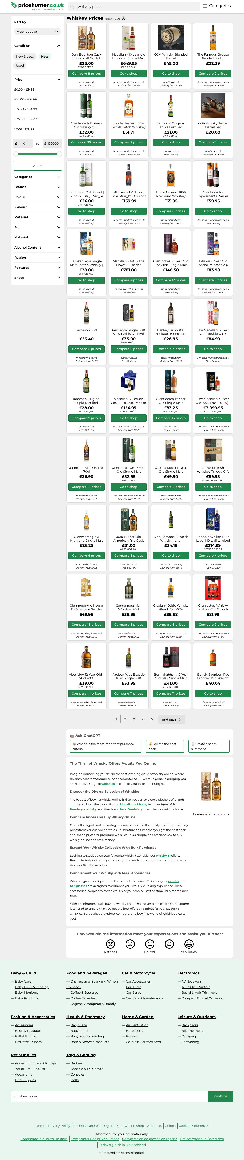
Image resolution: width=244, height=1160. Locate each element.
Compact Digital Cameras (202, 998)
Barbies (76, 1063)
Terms (40, 1126)
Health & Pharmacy (85, 1017)
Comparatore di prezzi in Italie (44, 1139)
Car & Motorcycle (138, 973)
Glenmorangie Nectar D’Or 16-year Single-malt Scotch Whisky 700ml (86, 607)
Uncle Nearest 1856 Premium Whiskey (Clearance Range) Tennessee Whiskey (171, 194)
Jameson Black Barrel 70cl (86, 470)
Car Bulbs (133, 993)
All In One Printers (196, 987)
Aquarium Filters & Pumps (35, 1063)
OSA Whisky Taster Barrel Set (213, 125)
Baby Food (79, 1031)
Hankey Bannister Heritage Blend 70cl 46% (170, 332)
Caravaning (190, 1042)
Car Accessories (138, 981)
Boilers (131, 1036)
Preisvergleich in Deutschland (122, 1145)
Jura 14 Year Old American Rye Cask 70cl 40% (128, 539)
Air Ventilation (137, 1025)
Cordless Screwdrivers (143, 1042)
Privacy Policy (59, 1126)
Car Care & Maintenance (144, 998)
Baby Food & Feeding (32, 987)
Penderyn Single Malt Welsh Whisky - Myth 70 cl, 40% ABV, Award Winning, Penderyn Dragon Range (128, 332)
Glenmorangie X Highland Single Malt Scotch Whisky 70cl (86, 539)
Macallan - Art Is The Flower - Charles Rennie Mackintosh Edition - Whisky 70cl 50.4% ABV (128, 263)
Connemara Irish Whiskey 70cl (128, 607)
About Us (154, 1126)
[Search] (72, 6)
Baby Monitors (26, 993)
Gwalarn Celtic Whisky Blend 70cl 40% (170, 607)
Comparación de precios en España (149, 1139)
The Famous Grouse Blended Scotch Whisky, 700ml (213, 56)
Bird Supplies (25, 1080)
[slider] (15, 153)
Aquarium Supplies (30, 1069)
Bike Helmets (192, 1031)
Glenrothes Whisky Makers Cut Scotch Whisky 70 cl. (213, 607)
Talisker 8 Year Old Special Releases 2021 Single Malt (213, 263)
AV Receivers (192, 981)
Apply (37, 166)
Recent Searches (86, 1126)
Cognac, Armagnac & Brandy (93, 1004)
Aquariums (23, 1074)
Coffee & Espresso (84, 993)
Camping (189, 1036)
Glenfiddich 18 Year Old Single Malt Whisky (171, 401)
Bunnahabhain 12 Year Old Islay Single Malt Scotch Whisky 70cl (171, 676)
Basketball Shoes (28, 1042)
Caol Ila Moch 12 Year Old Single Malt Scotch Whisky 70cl (171, 470)
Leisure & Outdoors (197, 1017)
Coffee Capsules (83, 998)
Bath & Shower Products (90, 1042)
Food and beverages (86, 973)
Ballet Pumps (25, 1036)
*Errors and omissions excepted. (122, 1152)
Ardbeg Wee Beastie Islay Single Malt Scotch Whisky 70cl (129, 676)
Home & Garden (138, 1017)
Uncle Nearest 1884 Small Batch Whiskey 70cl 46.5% (129, 125)
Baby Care (23, 981)
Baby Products (26, 998)
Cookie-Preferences (194, 1126)
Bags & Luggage (28, 1031)
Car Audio (133, 987)
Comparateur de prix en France (95, 1139)
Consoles (78, 1074)
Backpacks (190, 1025)
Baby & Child (23, 973)
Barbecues (134, 1031)
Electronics (188, 973)
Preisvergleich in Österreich (202, 1139)
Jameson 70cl (86, 330)
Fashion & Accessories (33, 1017)
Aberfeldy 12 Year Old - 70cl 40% (86, 676)
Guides (170, 1126)
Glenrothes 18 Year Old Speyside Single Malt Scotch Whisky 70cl (170, 263)
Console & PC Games (87, 1069)
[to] (53, 143)
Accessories (24, 1025)
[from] (24, 143)
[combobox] (138, 6)
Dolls (75, 1080)
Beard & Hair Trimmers (200, 993)
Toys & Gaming (81, 1055)
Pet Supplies (23, 1055)
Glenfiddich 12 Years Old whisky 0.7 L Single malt (86, 125)
